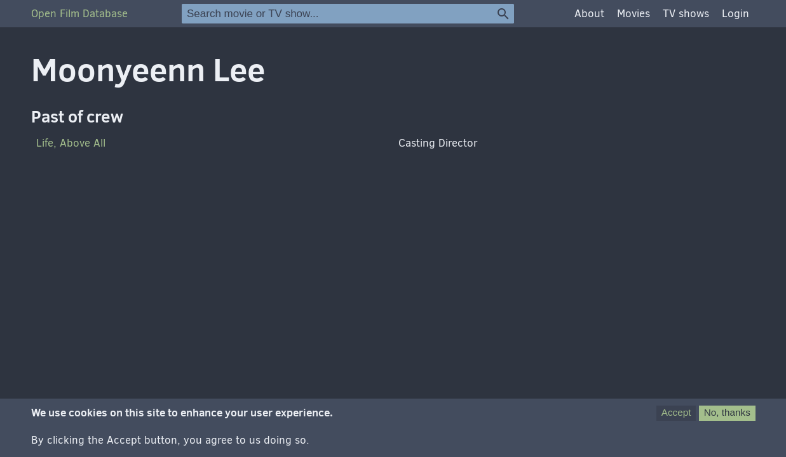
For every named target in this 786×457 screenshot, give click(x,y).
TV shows (686, 13)
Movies (633, 13)
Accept (676, 419)
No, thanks (727, 419)
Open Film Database (79, 13)
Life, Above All (70, 143)
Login (735, 13)
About (589, 13)
